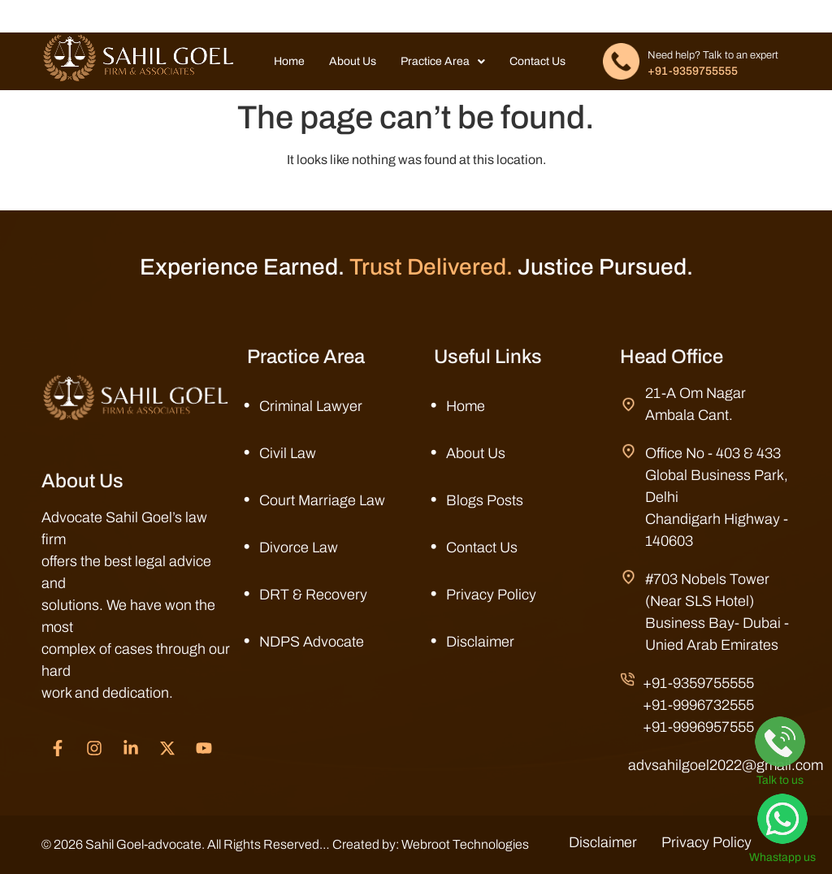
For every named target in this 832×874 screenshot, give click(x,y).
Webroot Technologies (465, 844)
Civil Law (287, 453)
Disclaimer (480, 642)
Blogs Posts (484, 500)
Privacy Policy (491, 594)
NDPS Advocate (311, 642)
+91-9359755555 (693, 71)
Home (289, 61)
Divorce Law (298, 547)
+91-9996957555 (698, 727)
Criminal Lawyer (310, 406)
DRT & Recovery (313, 594)
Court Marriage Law (322, 500)
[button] (442, 61)
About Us (352, 61)
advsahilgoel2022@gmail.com (725, 765)
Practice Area (443, 61)
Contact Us (537, 61)
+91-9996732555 (698, 705)
